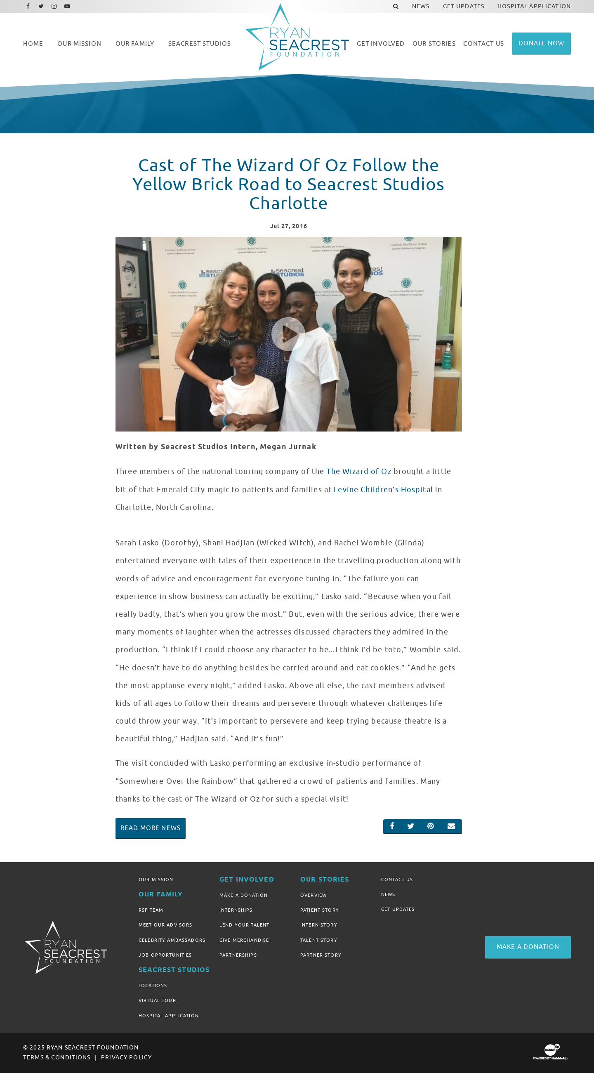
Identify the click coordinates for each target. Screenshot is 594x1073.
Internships (236, 910)
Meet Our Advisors (165, 925)
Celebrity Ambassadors (172, 940)
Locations (153, 985)
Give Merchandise (244, 940)
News (388, 894)
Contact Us (397, 879)
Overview (313, 895)
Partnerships (238, 955)
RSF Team (151, 910)
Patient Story (319, 910)
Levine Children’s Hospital (383, 489)
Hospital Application (169, 1016)
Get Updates (398, 909)
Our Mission (156, 879)
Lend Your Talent (244, 925)
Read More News (150, 828)
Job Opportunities (165, 955)
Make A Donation (243, 895)
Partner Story (321, 955)
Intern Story (318, 925)
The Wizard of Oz (358, 471)
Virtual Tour (157, 1000)
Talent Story (318, 940)
